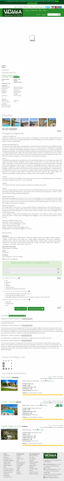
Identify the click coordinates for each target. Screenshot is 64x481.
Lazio (17, 470)
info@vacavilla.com (39, 7)
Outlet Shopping (33, 473)
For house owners (8, 469)
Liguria (18, 469)
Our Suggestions (34, 454)
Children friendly (33, 462)
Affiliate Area (6, 464)
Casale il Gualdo (8, 401)
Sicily (17, 460)
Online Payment (7, 465)
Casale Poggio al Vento (11, 426)
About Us (5, 457)
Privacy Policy (7, 462)
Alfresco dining (33, 455)
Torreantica (6, 377)
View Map (16, 77)
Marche (18, 472)
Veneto (18, 457)
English (44, 14)
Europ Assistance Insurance (8, 472)
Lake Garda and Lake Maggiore (20, 463)
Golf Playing (32, 464)
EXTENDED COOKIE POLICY (7, 476)
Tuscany (27, 10)
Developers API (7, 459)
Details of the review (27, 319)
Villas (40, 10)
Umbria (18, 467)
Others (45, 10)
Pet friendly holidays (32, 459)
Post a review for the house (17, 315)
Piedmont (19, 473)
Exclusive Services (8, 470)
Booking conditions (8, 460)
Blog (4, 467)
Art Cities (31, 457)
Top (59, 131)
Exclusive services (36, 309)
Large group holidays (32, 466)
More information (32, 3)
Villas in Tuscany (33, 472)
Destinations (20, 454)
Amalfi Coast (34, 10)
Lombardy (19, 465)
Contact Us (21, 309)
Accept (56, 1)
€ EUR (38, 14)
